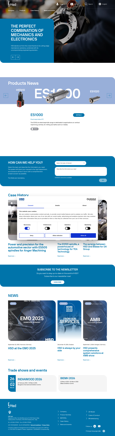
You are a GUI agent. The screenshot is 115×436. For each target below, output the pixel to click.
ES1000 (37, 115)
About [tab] (84, 205)
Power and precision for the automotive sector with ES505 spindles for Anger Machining (27, 247)
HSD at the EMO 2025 (22, 348)
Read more (12, 256)
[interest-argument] (70, 163)
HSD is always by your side (69, 349)
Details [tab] (57, 205)
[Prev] (13, 57)
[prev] (6, 95)
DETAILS (78, 115)
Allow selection (57, 235)
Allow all (83, 235)
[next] (109, 95)
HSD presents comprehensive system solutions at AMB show (93, 352)
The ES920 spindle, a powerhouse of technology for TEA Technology (68, 248)
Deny (31, 235)
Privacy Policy (46, 425)
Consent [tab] (30, 205)
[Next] (17, 57)
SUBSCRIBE (57, 282)
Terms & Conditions (36, 425)
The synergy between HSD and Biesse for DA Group (95, 246)
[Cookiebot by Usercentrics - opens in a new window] (88, 199)
